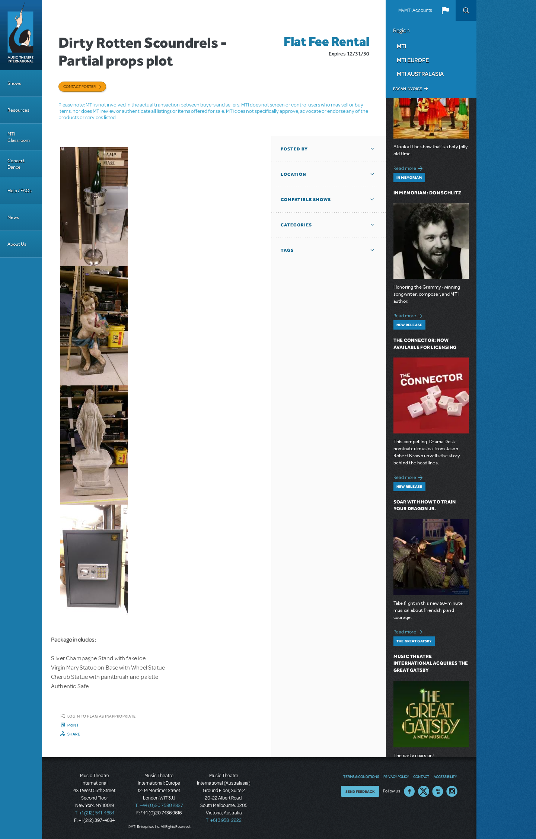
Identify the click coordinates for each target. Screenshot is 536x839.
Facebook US (409, 791)
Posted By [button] (294, 149)
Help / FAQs (19, 190)
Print (73, 725)
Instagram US (451, 791)
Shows (14, 83)
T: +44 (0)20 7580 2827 (159, 805)
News (13, 217)
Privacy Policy (396, 776)
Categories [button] (296, 225)
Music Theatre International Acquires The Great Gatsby (430, 663)
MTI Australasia (420, 73)
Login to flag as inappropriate (101, 716)
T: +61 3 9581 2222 (224, 820)
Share (73, 734)
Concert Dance (16, 164)
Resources (18, 110)
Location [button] (293, 174)
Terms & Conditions (361, 776)
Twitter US (423, 791)
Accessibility (445, 776)
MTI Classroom (18, 137)
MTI (401, 46)
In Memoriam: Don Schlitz (427, 193)
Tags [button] (287, 250)
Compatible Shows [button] (306, 199)
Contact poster (79, 86)
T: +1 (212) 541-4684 (94, 813)
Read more (409, 167)
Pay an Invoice (407, 88)
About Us (16, 244)
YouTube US (437, 791)
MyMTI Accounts (415, 10)
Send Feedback (360, 791)
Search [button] (466, 10)
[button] (445, 10)
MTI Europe (413, 60)
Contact (421, 776)
